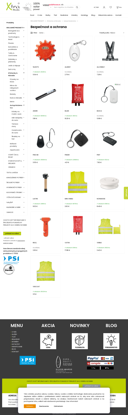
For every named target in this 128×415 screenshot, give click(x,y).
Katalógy (84, 15)
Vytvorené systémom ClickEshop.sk (64, 414)
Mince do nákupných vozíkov (14, 87)
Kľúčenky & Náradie (13, 74)
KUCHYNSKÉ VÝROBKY (14, 192)
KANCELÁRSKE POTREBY (15, 178)
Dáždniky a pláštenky (12, 60)
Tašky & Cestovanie (12, 54)
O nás (40, 15)
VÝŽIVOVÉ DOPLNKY (14, 197)
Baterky (13, 94)
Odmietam (58, 406)
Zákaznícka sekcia (105, 15)
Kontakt (119, 15)
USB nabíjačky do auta (17, 119)
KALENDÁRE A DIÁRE (13, 207)
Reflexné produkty (13, 145)
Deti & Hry (12, 69)
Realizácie (64, 15)
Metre (12, 102)
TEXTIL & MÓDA (12, 172)
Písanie (11, 43)
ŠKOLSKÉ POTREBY (13, 182)
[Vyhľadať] (50, 7)
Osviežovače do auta (17, 131)
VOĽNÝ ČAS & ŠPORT (13, 156)
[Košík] (119, 7)
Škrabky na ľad (16, 137)
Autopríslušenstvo (16, 106)
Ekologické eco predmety (14, 32)
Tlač (55, 15)
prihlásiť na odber (12, 233)
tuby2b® (10, 202)
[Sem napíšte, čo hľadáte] (66, 7)
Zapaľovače (14, 150)
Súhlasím (29, 406)
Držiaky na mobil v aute (16, 112)
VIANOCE (10, 212)
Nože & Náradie (16, 98)
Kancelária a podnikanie (13, 48)
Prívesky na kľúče (14, 80)
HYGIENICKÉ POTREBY (14, 187)
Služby (48, 15)
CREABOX (11, 167)
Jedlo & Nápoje (14, 66)
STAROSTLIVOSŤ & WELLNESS (15, 162)
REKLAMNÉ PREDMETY (15, 28)
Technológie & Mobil (13, 38)
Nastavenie (44, 406)
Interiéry (74, 15)
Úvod (32, 15)
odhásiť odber (9, 238)
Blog (93, 15)
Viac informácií (72, 401)
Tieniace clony (15, 125)
